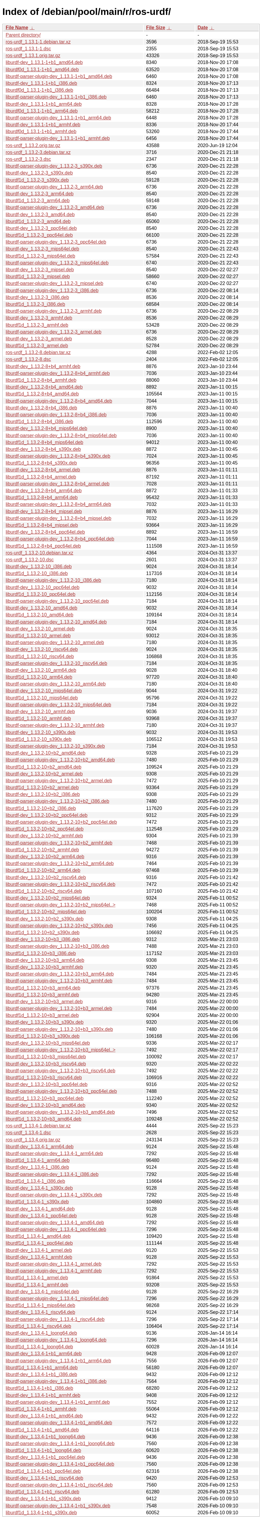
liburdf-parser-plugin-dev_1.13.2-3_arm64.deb (54, 186)
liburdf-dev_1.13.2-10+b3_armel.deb (44, 1001)
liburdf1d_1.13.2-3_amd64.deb (38, 221)
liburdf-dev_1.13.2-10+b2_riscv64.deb (46, 877)
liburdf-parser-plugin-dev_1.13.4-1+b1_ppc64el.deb (60, 1464)
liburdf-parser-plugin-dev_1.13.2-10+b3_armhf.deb (59, 980)
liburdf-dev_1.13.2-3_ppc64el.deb (41, 228)
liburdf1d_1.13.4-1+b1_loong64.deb (43, 1450)
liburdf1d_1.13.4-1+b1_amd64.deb (42, 1429)
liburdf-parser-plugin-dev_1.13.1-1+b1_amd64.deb (59, 76)
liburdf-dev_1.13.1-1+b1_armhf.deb (43, 124)
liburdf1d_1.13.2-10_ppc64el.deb (40, 594)
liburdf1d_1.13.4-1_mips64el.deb (40, 1305)
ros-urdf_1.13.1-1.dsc (28, 48)
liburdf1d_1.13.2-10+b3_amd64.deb (43, 1118)
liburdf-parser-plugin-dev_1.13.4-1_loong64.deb (56, 1339)
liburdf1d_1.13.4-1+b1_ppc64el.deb (43, 1471)
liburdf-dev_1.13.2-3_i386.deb (37, 297)
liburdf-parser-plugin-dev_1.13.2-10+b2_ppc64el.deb (61, 822)
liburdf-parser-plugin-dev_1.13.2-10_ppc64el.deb (57, 601)
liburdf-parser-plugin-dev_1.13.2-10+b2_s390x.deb (59, 925)
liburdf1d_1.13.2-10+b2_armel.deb (42, 787)
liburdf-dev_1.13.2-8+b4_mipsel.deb (44, 511)
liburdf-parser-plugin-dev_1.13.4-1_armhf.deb (54, 1270)
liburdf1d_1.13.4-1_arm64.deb (37, 1160)
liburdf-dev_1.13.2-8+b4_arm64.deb (44, 490)
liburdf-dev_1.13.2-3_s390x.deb (39, 172)
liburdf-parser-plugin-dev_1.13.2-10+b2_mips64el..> (60, 904)
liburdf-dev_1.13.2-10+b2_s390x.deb (44, 918)
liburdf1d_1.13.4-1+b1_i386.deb (39, 1388)
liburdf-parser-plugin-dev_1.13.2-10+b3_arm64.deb (60, 973)
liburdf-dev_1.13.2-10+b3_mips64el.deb (48, 1043)
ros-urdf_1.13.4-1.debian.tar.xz (38, 1125)
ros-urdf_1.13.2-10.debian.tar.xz (39, 552)
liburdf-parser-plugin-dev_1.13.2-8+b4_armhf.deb (58, 373)
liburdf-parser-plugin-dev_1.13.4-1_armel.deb (53, 1263)
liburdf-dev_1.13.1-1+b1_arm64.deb (44, 104)
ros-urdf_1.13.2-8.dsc (28, 359)
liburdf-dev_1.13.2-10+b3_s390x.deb (44, 1022)
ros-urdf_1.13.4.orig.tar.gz (33, 1139)
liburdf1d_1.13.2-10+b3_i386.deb (41, 953)
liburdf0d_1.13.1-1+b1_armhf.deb (41, 131)
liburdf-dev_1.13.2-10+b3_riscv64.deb (46, 1063)
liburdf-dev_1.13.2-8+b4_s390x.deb (43, 449)
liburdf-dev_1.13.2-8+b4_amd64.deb (44, 387)
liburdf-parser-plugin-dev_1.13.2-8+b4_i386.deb (56, 414)
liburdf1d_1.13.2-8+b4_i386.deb (39, 421)
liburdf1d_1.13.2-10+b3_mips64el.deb (46, 1056)
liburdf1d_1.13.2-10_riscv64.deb (40, 656)
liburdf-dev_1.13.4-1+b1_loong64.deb (45, 1436)
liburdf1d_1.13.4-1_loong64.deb (39, 1346)
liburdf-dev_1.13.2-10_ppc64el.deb (42, 587)
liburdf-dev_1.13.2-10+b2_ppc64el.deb (46, 815)
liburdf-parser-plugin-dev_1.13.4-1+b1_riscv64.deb (59, 1484)
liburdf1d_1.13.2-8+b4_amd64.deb (42, 393)
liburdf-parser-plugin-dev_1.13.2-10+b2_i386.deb (57, 801)
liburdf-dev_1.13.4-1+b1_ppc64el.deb (45, 1457)
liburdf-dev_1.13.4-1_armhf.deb (39, 1257)
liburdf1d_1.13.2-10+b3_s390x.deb (43, 1036)
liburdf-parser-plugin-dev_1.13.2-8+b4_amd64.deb (59, 400)
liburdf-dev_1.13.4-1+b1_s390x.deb (43, 1498)
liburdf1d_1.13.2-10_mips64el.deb (42, 697)
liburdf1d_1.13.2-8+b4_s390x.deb (41, 462)
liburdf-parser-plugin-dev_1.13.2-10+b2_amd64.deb (60, 759)
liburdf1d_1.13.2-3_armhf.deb (37, 325)
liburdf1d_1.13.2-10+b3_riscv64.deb (44, 1077)
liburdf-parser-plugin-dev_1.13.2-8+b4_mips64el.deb (61, 435)
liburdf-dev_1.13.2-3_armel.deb (39, 338)
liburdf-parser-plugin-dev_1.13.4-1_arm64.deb (54, 1153)
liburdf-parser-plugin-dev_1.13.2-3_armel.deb (53, 331)
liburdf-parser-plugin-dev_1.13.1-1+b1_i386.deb (56, 96)
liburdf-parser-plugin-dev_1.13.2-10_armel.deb (55, 642)
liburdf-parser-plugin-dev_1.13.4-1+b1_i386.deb (56, 1381)
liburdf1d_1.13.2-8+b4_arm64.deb (42, 497)
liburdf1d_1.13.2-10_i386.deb (37, 573)
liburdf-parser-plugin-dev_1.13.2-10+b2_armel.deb (59, 780)
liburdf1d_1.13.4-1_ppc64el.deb (39, 1243)
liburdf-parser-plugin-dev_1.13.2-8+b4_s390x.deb (58, 456)
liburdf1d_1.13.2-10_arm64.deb (39, 677)
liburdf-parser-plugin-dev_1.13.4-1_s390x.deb (54, 1194)
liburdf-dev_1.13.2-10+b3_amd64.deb (45, 1105)
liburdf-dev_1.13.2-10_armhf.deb (40, 711)
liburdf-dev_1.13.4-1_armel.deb (39, 1250)
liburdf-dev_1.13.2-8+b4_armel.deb (43, 469)
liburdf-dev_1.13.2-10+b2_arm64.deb (45, 856)
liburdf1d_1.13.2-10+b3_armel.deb (42, 1015)
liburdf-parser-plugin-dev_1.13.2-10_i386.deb (53, 580)
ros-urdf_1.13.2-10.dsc (30, 559)
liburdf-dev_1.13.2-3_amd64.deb (40, 214)
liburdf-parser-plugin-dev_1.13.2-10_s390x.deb (55, 746)
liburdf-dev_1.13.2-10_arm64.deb (41, 670)
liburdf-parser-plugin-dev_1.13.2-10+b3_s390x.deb (59, 1029)
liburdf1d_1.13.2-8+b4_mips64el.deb (44, 442)
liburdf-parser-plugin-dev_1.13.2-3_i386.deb (52, 290)
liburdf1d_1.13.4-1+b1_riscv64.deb (42, 1491)
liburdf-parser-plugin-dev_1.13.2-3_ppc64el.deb (56, 241)
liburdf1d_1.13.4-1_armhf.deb (37, 1284)
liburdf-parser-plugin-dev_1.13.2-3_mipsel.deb (54, 283)
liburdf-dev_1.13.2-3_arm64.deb (40, 193)
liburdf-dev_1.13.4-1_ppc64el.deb (41, 1215)
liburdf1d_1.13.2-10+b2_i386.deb (41, 808)
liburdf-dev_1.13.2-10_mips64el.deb (44, 690)
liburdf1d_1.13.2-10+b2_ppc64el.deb (44, 828)
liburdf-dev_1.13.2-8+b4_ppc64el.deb (45, 532)
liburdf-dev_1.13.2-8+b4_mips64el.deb (46, 428)
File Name (17, 27)
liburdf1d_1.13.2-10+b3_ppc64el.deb (44, 1098)
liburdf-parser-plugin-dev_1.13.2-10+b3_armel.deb (59, 1008)
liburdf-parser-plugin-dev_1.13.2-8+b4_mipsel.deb (58, 518)
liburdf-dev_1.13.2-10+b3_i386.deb (43, 939)
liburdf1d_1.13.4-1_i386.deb (35, 1181)
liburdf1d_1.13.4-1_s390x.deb (37, 1201)
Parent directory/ (23, 35)
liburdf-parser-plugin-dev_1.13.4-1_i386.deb (52, 1174)
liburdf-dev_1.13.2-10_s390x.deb (40, 732)
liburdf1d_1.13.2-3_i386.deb (35, 304)
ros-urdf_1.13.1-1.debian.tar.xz (38, 41)
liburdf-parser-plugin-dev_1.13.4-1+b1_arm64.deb (58, 1360)
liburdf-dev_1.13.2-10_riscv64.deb (42, 649)
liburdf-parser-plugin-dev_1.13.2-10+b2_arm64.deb (60, 863)
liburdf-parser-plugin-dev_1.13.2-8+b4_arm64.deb (58, 504)
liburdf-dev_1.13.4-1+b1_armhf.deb (43, 1395)
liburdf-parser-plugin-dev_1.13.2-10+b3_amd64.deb (60, 1112)
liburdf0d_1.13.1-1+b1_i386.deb (39, 90)
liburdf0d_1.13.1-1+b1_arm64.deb (42, 110)
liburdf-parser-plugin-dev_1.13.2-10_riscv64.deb (56, 663)
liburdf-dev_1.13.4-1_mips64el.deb (42, 1291)
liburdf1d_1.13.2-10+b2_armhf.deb (42, 849)
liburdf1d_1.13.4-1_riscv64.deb (38, 1326)
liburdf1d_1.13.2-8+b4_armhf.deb (41, 380)
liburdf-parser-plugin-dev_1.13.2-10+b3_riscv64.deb (60, 1070)
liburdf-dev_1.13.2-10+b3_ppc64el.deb (46, 1084)
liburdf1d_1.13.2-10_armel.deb (38, 635)
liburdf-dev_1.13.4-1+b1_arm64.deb (44, 1353)
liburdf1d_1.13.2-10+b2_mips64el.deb (46, 911)
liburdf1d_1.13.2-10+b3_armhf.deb (42, 994)
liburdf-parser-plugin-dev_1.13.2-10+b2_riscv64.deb (60, 884)
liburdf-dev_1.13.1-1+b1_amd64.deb (44, 62)
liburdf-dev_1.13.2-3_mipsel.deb (40, 269)
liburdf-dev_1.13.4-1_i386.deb (37, 1167)
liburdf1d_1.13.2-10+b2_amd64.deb (43, 766)
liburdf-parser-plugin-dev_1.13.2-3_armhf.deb (54, 311)
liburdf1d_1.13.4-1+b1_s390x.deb (41, 1512)
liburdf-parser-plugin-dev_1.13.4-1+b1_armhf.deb (58, 1402)
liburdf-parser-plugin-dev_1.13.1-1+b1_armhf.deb (58, 138)
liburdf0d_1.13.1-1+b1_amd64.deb (42, 69)
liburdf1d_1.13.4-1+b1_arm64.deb (42, 1367)
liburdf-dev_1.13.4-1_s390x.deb (39, 1188)
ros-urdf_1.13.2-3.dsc (28, 159)
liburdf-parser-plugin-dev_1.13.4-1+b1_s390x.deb (58, 1505)
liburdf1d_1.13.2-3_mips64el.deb (40, 255)
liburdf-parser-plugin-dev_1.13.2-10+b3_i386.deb (57, 946)
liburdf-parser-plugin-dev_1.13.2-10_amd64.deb (56, 621)
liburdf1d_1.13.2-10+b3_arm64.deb (43, 987)
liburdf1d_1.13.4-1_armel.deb (37, 1277)
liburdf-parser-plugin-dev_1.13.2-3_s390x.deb (54, 166)
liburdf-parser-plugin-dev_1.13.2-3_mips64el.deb (57, 262)
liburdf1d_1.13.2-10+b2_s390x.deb (43, 932)
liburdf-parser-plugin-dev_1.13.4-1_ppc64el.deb (56, 1229)
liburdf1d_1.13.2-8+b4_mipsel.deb (42, 525)
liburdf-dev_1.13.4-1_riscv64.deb (40, 1312)
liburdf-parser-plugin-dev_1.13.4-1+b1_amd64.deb (59, 1422)
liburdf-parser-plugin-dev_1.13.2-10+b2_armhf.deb (59, 842)
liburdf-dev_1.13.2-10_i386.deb (39, 566)
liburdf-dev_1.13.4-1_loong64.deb (41, 1333)
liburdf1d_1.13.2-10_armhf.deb (38, 718)
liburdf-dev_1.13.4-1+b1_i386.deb (41, 1374)
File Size (155, 27)
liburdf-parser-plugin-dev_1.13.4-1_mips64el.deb (57, 1298)
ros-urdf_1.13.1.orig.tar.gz (33, 55)
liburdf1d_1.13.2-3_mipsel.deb (38, 276)
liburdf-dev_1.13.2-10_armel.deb (40, 628)
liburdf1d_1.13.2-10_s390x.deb (39, 739)
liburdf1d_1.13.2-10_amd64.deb (39, 614)
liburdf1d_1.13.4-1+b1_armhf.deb (41, 1408)
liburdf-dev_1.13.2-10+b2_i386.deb (43, 794)
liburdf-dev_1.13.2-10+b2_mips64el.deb (48, 898)
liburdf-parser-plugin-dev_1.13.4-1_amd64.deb (55, 1222)
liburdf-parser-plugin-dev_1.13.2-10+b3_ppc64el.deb (61, 1091)
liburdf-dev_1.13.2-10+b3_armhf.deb (44, 967)
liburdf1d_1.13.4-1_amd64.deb (38, 1236)
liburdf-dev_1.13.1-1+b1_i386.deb (41, 83)
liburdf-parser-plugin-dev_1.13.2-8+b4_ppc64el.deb (60, 538)
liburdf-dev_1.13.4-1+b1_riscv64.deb (44, 1478)
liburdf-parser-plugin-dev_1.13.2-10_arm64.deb (56, 683)
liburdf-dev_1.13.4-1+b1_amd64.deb (44, 1415)
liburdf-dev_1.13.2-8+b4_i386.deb (41, 407)
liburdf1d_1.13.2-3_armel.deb (37, 345)
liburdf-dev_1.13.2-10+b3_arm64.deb (45, 960)
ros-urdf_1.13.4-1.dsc (28, 1132)
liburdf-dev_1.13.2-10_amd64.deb (41, 607)
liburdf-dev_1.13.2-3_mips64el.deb (42, 248)
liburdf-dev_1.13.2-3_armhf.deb (39, 317)
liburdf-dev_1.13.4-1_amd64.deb (40, 1208)
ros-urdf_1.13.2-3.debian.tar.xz (38, 152)
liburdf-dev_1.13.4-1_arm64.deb (40, 1146)
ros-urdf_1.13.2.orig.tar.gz (33, 145)
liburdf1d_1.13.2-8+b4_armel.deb (41, 476)
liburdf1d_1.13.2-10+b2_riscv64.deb (44, 891)
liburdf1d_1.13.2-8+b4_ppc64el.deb (43, 546)
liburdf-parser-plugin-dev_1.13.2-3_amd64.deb (55, 207)
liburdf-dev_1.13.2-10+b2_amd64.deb (45, 752)
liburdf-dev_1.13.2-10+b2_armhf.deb (44, 835)
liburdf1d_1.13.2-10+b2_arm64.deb (43, 870)
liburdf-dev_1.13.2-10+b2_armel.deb (44, 773)
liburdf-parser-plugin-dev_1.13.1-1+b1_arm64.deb (58, 117)
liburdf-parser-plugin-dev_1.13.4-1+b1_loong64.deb (60, 1443)
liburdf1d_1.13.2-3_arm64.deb (37, 200)
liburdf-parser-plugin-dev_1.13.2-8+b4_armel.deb (57, 483)
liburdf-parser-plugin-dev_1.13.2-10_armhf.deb (55, 725)
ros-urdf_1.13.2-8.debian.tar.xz (38, 352)
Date (203, 27)
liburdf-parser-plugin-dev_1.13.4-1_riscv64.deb (55, 1319)
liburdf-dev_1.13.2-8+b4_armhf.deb (43, 366)
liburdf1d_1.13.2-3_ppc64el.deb (39, 235)
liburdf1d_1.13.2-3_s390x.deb (37, 180)
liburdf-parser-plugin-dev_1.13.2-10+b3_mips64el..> (60, 1049)
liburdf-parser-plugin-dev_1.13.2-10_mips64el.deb (58, 704)
